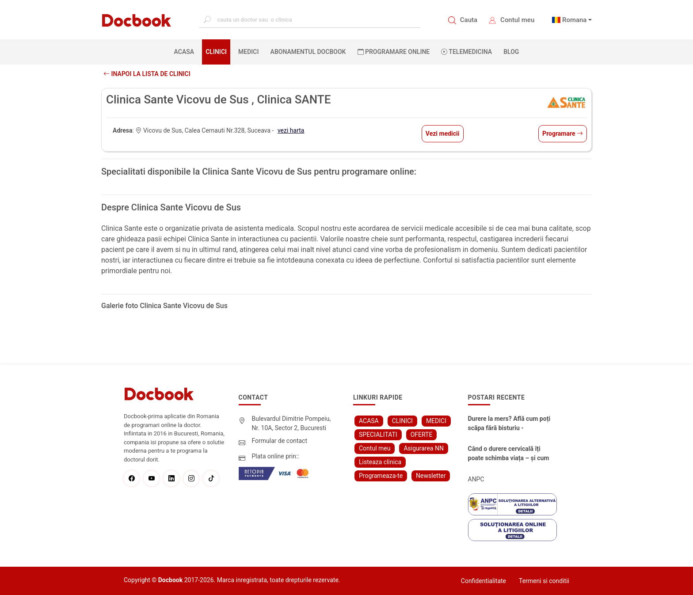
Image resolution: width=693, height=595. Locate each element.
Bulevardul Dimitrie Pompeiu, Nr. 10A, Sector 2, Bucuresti (291, 423)
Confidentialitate (483, 580)
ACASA (186, 51)
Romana (574, 20)
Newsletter (431, 475)
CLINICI (216, 51)
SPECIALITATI (378, 434)
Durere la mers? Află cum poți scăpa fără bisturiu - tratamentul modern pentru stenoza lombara (509, 424)
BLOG (511, 51)
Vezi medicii (443, 133)
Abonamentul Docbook (308, 51)
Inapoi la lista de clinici (146, 73)
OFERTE (422, 434)
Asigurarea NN (424, 448)
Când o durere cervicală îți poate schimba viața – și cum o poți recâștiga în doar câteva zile (510, 454)
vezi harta (291, 130)
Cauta (468, 20)
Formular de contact (280, 440)
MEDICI (248, 51)
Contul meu (517, 20)
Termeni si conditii (544, 580)
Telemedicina (466, 51)
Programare (562, 133)
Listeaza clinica (380, 461)
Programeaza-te (381, 475)
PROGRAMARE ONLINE (394, 51)
